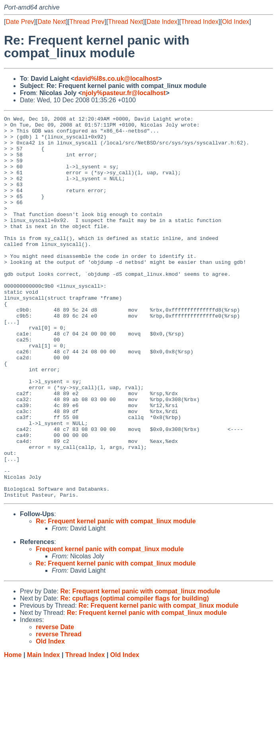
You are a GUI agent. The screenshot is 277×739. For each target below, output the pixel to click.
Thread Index (199, 21)
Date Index (161, 21)
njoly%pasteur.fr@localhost (124, 93)
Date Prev (20, 21)
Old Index (235, 21)
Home (12, 731)
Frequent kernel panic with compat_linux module (110, 625)
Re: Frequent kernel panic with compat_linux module (116, 597)
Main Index (43, 731)
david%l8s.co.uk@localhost (116, 78)
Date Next (51, 21)
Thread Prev (87, 21)
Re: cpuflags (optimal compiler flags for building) (134, 674)
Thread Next (125, 21)
